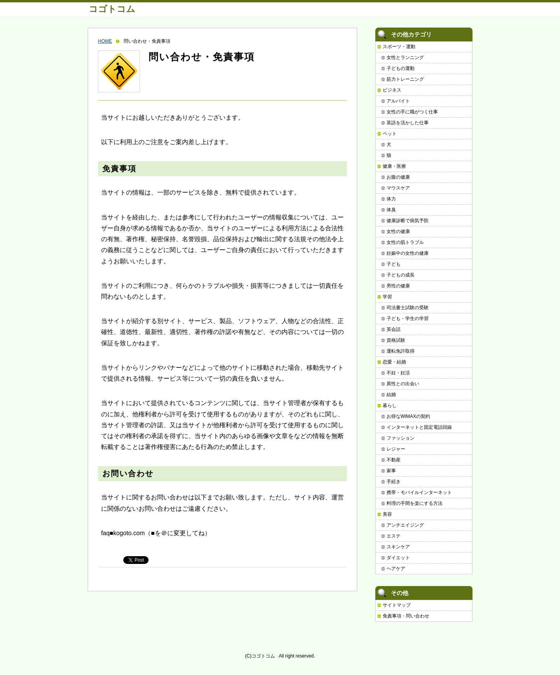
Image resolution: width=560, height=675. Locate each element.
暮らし (390, 405)
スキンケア (398, 547)
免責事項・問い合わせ (406, 616)
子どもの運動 (401, 68)
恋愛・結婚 (394, 362)
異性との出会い (403, 383)
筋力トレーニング (405, 79)
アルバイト (398, 101)
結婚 (391, 394)
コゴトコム (112, 9)
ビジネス (392, 90)
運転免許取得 (401, 351)
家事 (391, 470)
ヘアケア (396, 568)
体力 (391, 199)
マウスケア (398, 188)
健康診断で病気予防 (408, 220)
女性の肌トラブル (405, 242)
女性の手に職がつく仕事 (412, 112)
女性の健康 (398, 231)
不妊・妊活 (398, 373)
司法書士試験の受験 (408, 307)
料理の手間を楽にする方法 (415, 503)
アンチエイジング (405, 525)
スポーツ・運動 (399, 46)
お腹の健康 (398, 177)
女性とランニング (405, 57)
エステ (394, 536)
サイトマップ (397, 605)
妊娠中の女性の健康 (408, 253)
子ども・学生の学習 (408, 318)
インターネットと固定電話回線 (419, 427)
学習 (387, 296)
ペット (390, 133)
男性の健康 (398, 286)
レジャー (396, 449)
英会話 (394, 329)
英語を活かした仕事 (408, 122)
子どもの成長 (401, 275)
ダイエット (398, 557)
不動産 (394, 460)
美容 (387, 514)
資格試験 (396, 340)
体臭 (391, 209)
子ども (394, 264)
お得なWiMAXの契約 (408, 416)
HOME (105, 41)
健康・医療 (394, 166)
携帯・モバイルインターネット (419, 492)
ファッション (401, 438)
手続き (394, 481)
